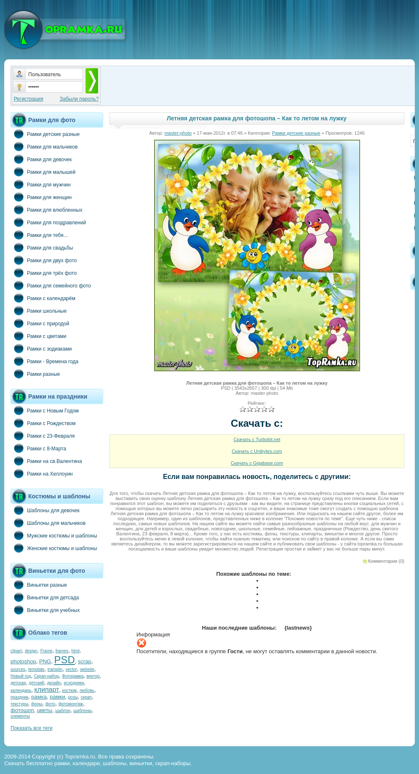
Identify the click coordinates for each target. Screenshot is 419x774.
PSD (64, 659)
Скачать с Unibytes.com (257, 451)
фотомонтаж (71, 704)
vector (71, 669)
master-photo (178, 133)
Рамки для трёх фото (44, 272)
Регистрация (28, 99)
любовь (87, 690)
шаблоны (82, 710)
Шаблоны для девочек (45, 510)
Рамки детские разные (45, 134)
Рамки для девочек (41, 159)
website (87, 669)
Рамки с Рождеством (43, 423)
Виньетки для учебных (45, 610)
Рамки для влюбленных (47, 209)
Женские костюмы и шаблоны (54, 548)
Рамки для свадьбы (42, 247)
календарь (21, 690)
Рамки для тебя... (39, 235)
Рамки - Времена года (44, 361)
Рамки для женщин (41, 197)
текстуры (19, 704)
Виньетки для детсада (45, 597)
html (76, 651)
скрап (86, 697)
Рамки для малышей (43, 171)
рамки (57, 697)
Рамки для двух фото (44, 260)
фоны (37, 704)
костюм (69, 690)
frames (62, 651)
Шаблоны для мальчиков (48, 522)
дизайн (54, 683)
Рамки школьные (39, 310)
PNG (45, 661)
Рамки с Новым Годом (45, 410)
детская (18, 683)
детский (36, 683)
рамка (39, 697)
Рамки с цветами (39, 336)
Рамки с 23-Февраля (43, 435)
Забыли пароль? (79, 99)
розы (73, 697)
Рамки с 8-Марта (38, 448)
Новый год (21, 676)
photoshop (23, 661)
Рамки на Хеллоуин (42, 473)
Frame (46, 651)
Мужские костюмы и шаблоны (54, 535)
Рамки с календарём (43, 298)
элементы (20, 716)
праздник (19, 697)
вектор (93, 676)
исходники (74, 683)
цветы (44, 710)
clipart (16, 651)
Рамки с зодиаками (41, 348)
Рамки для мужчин (41, 184)
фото (50, 704)
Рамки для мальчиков (44, 146)
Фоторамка (72, 676)
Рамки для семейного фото (51, 285)
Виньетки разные (39, 584)
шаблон (62, 710)
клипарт (46, 689)
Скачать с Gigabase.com (257, 462)
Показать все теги (32, 728)
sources (18, 669)
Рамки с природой (40, 323)
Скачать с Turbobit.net (256, 439)
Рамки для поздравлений (48, 222)
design (31, 651)
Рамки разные (35, 373)
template (36, 669)
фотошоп (22, 710)
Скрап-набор (46, 676)
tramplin (55, 669)
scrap (84, 661)
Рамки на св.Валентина (46, 461)
